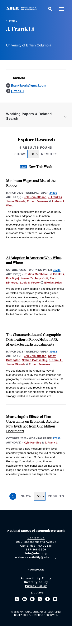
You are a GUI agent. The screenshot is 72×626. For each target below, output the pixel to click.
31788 (56, 269)
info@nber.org (36, 553)
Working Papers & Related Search (29, 116)
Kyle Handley (32, 442)
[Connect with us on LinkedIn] (24, 599)
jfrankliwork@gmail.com (28, 85)
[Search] (50, 9)
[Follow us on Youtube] (55, 599)
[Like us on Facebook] (47, 599)
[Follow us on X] (17, 599)
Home (13, 20)
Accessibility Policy (36, 578)
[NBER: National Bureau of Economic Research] (22, 8)
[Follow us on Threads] (40, 599)
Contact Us (36, 537)
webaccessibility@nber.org (36, 557)
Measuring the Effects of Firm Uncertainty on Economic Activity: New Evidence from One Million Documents (32, 423)
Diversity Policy (36, 582)
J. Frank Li (55, 197)
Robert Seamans (37, 201)
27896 (56, 438)
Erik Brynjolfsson (35, 197)
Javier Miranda (15, 201)
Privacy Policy (36, 585)
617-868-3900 (36, 549)
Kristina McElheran (36, 274)
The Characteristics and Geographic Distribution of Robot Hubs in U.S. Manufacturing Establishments (33, 339)
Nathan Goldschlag (34, 360)
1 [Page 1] (13, 496)
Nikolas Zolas (53, 282)
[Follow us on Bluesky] (32, 599)
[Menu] (61, 9)
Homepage (36, 569)
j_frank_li (17, 91)
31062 (53, 351)
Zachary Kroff (39, 278)
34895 (53, 192)
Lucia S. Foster (30, 282)
